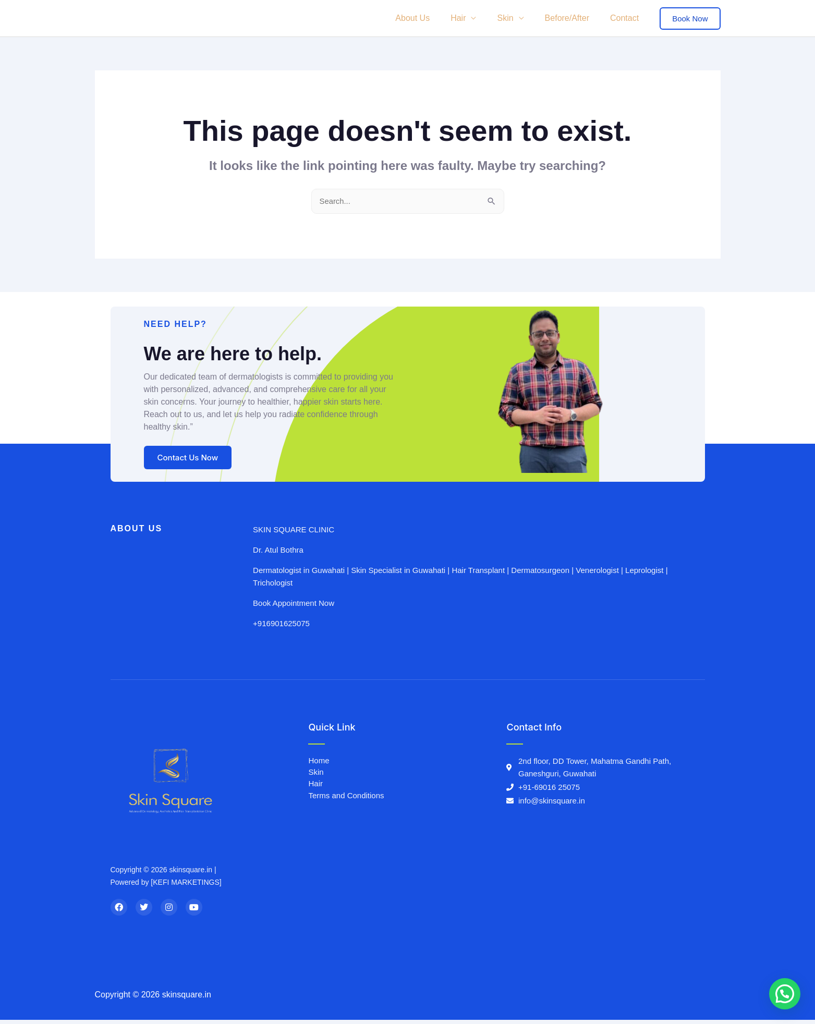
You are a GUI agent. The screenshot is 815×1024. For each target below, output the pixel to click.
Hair (472, 18)
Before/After (573, 18)
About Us (431, 18)
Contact (626, 18)
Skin (515, 18)
